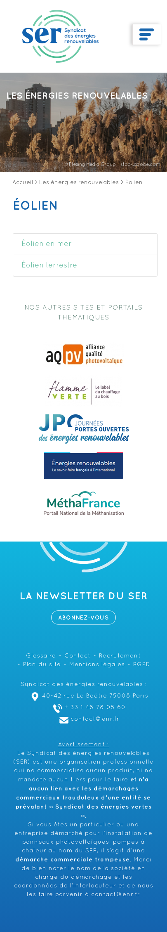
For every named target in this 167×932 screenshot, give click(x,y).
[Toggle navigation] (146, 34)
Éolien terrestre (49, 265)
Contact (77, 656)
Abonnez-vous (83, 617)
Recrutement (120, 656)
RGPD (141, 664)
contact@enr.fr (88, 719)
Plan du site (42, 664)
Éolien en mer (46, 244)
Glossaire (41, 656)
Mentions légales (97, 664)
